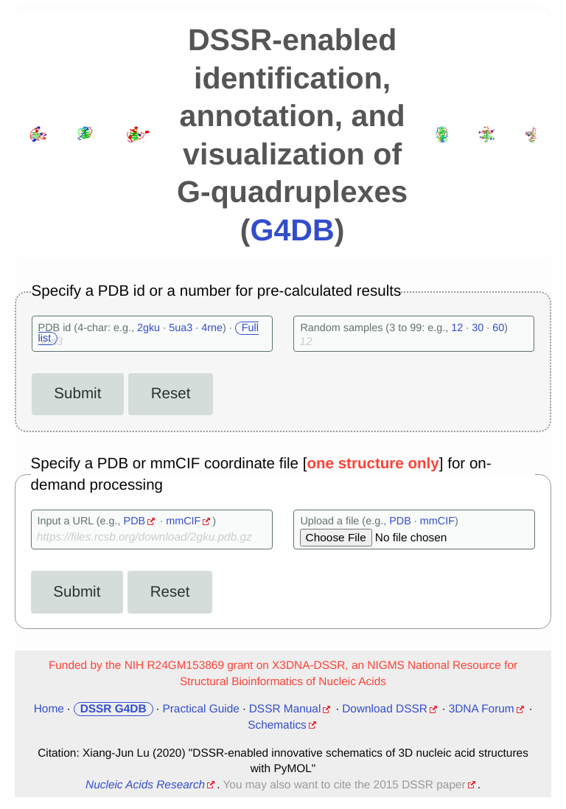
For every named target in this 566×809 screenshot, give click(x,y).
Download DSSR (384, 709)
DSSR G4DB (113, 709)
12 (457, 328)
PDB (135, 521)
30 (477, 328)
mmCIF (183, 521)
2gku (148, 328)
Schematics (277, 725)
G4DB (292, 230)
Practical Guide (200, 709)
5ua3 (180, 328)
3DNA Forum (481, 709)
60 (498, 328)
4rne (212, 328)
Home (49, 709)
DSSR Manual (285, 709)
